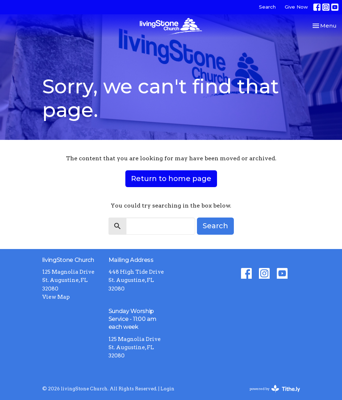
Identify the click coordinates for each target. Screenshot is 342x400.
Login (167, 388)
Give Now (296, 7)
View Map (56, 297)
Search (267, 7)
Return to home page (171, 178)
